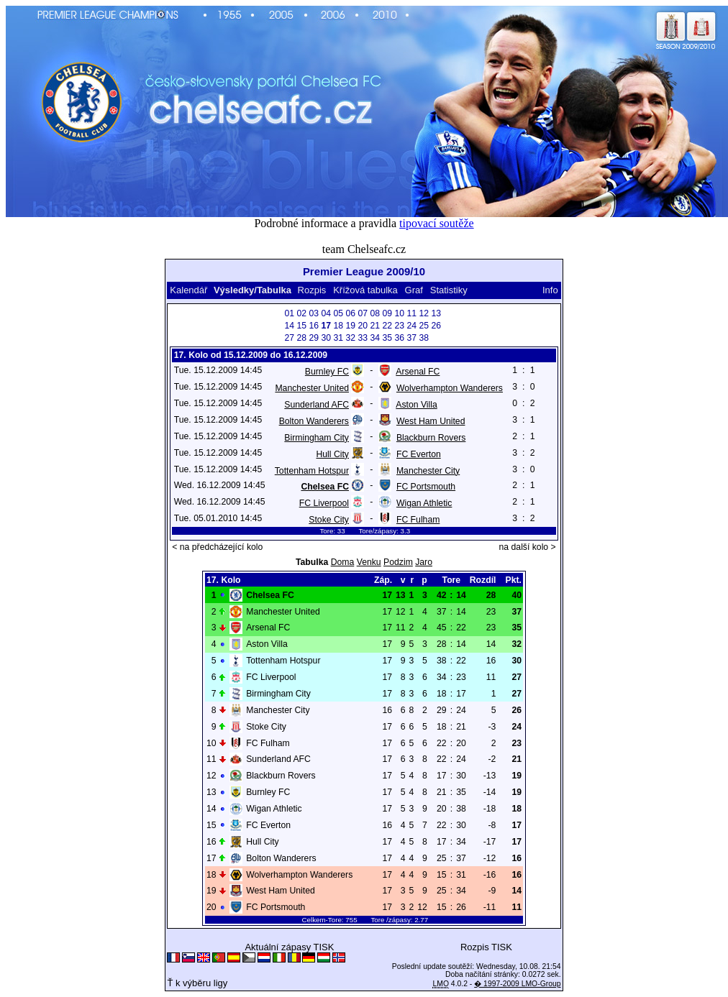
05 (339, 313)
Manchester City (428, 471)
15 (302, 326)
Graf (414, 290)
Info (550, 290)
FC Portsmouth (425, 487)
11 (412, 313)
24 (412, 326)
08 (375, 313)
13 (437, 313)
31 (339, 338)
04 (327, 313)
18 (339, 326)
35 (388, 338)
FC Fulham (418, 520)
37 (412, 338)
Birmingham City (316, 438)
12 (424, 313)
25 (424, 326)
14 (290, 326)
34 (375, 338)
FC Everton (418, 454)
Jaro (423, 562)
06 (351, 313)
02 (302, 313)
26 (437, 326)
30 (327, 338)
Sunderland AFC (316, 405)
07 (363, 313)
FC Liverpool (324, 503)
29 (314, 338)
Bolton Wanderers (314, 421)
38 (424, 338)
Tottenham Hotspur (312, 471)
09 (388, 313)
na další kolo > (527, 547)
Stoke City (329, 520)
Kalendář (188, 290)
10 (400, 313)
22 (388, 326)
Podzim (398, 562)
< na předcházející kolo (217, 547)
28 (302, 338)
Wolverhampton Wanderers (449, 388)
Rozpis (312, 290)
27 (290, 338)
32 (351, 338)
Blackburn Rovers (430, 438)
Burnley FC (327, 372)
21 (375, 326)
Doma (343, 562)
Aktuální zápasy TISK (289, 947)
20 (363, 326)
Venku (369, 562)
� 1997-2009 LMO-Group (517, 984)
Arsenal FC (418, 372)
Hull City (332, 454)
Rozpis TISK (486, 947)
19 (351, 326)
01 (290, 313)
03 (314, 313)
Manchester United (312, 388)
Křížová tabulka (365, 290)
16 (314, 326)
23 (400, 326)
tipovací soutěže (436, 223)
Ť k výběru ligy (197, 983)
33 (363, 338)
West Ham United (430, 421)
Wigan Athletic (424, 503)
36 (400, 338)
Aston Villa (416, 405)
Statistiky (449, 290)
